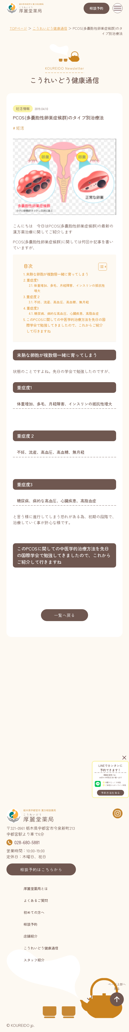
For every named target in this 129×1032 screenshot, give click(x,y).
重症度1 (33, 280)
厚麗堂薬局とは (36, 888)
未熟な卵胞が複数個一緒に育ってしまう (57, 274)
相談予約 (96, 8)
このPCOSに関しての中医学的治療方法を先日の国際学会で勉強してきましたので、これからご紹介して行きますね (65, 325)
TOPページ (18, 28)
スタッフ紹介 (34, 959)
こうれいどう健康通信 (49, 28)
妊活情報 (23, 108)
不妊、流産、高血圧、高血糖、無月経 (61, 302)
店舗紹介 (30, 936)
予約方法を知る (110, 793)
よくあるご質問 (36, 900)
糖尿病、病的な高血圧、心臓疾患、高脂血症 (66, 313)
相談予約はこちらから (41, 869)
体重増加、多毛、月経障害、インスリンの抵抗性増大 (69, 288)
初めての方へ (34, 912)
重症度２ (33, 296)
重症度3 (33, 308)
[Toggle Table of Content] (100, 266)
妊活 (20, 128)
